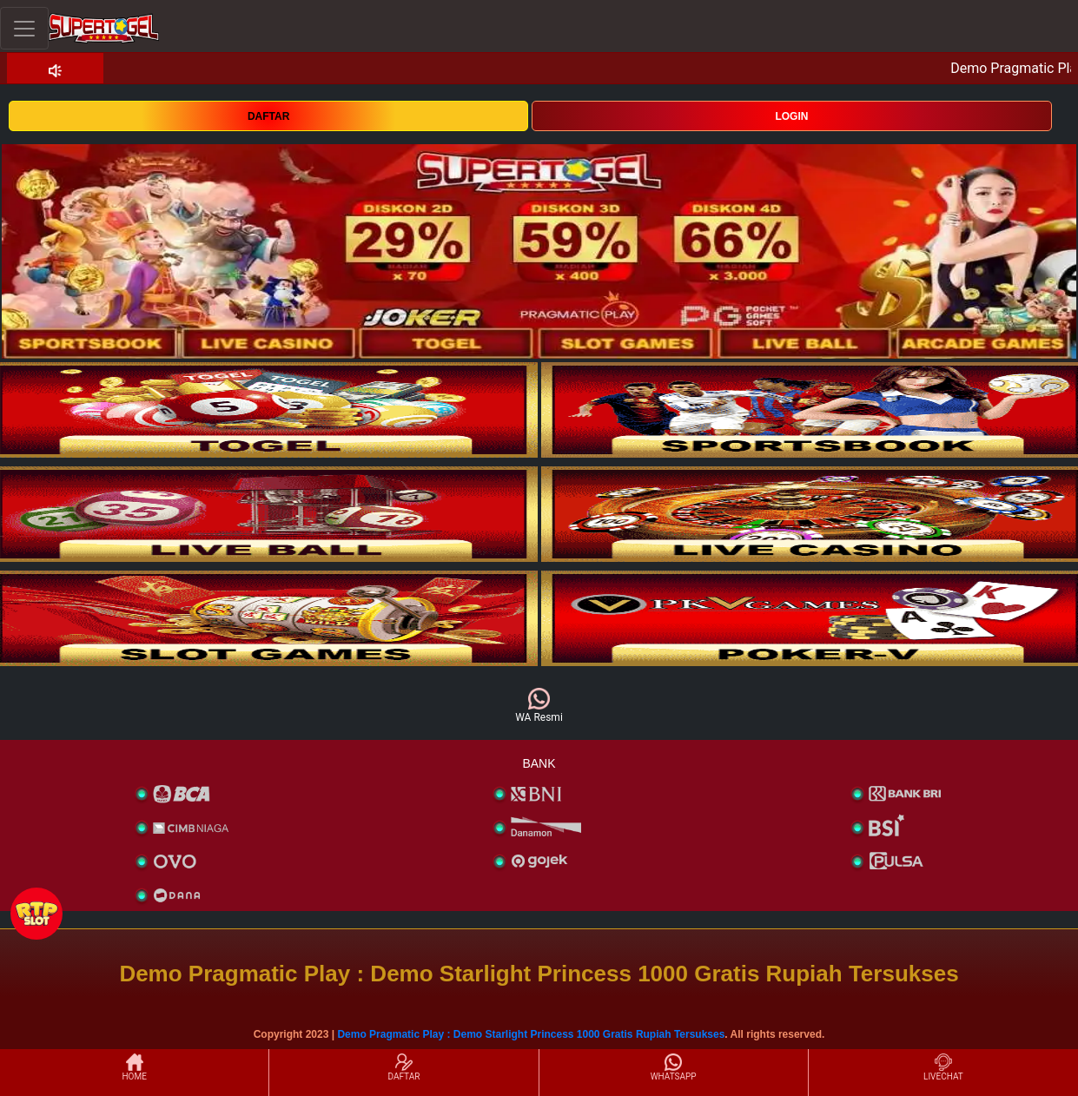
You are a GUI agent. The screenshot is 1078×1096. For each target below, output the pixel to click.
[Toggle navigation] (24, 28)
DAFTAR (268, 116)
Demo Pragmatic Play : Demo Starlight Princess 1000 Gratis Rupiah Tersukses (530, 1034)
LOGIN (791, 116)
